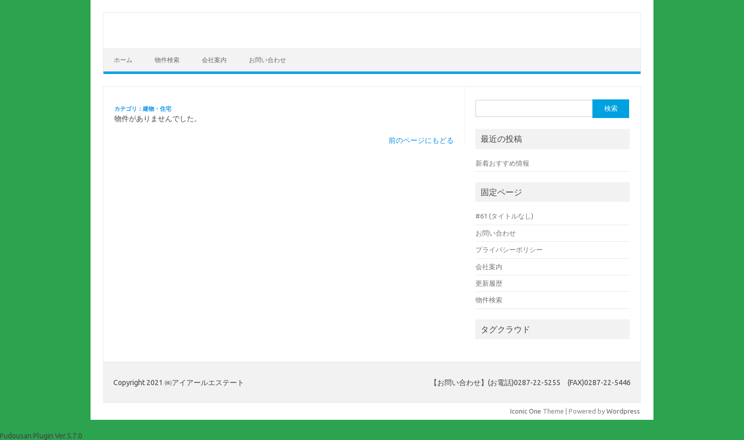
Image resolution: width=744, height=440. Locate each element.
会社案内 (214, 59)
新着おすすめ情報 (502, 163)
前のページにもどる (421, 140)
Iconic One (525, 411)
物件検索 (167, 59)
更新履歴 (488, 283)
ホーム (123, 59)
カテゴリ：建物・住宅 (142, 109)
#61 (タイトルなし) (504, 215)
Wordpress (623, 411)
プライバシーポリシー (509, 249)
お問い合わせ (267, 59)
